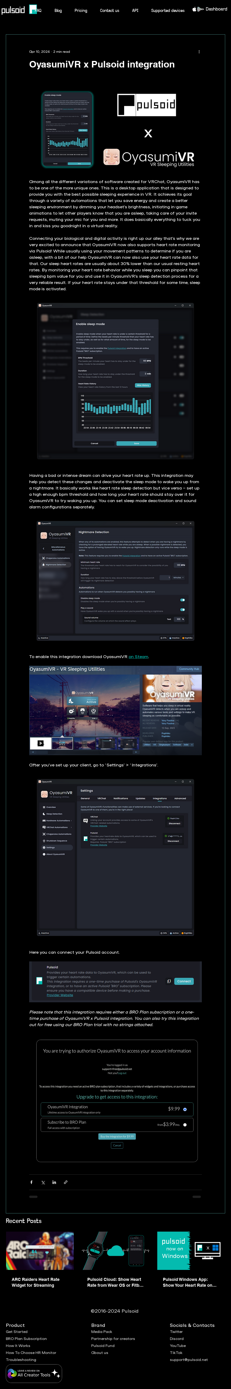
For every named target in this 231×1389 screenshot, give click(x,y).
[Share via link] (65, 1182)
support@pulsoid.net (189, 1359)
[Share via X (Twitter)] (43, 1182)
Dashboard (216, 9)
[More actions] (199, 51)
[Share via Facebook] (31, 1182)
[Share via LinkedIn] (54, 1182)
